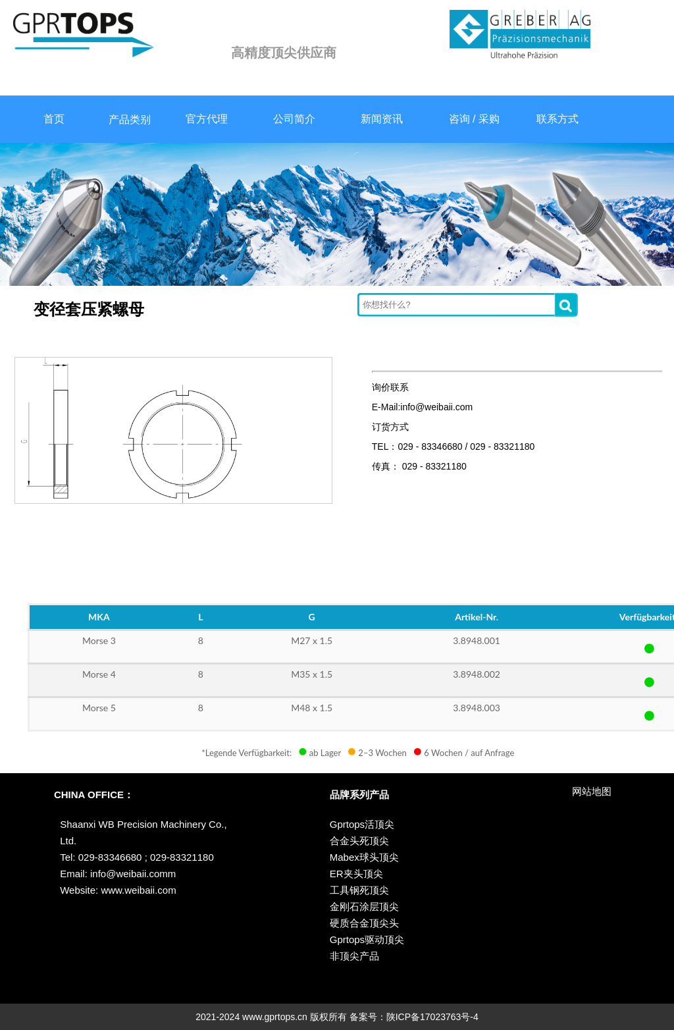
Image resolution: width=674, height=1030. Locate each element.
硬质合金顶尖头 (364, 923)
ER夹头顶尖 (356, 873)
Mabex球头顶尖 (364, 857)
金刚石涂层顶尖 (364, 906)
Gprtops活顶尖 (362, 824)
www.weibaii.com (137, 890)
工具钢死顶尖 (359, 890)
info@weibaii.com (129, 873)
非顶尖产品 (354, 956)
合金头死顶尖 (359, 840)
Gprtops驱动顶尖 (367, 939)
